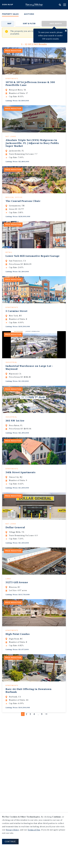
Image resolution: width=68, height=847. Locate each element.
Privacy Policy (12, 830)
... (38, 756)
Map (9, 24)
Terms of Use (34, 830)
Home (34, 4)
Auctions (29, 14)
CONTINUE (10, 841)
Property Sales (10, 14)
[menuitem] (10, 14)
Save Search (56, 24)
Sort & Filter (29, 24)
